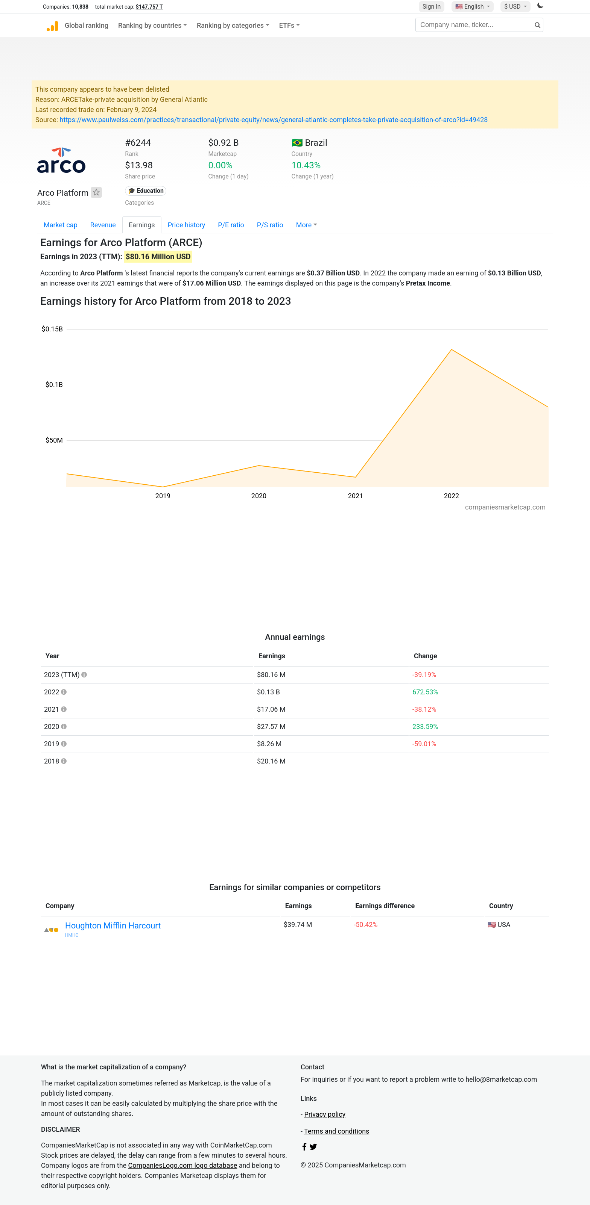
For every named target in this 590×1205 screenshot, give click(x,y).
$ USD (513, 6)
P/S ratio (270, 225)
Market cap (61, 225)
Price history (186, 225)
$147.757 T (149, 7)
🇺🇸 (470, 6)
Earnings (142, 225)
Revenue (103, 225)
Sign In (432, 6)
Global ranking (86, 25)
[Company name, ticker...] (479, 25)
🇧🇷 (309, 143)
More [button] (304, 225)
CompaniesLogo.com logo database (182, 1165)
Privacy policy (324, 1114)
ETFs (287, 25)
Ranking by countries (150, 25)
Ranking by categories (230, 25)
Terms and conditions (336, 1131)
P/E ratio (231, 225)
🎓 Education (146, 190)
